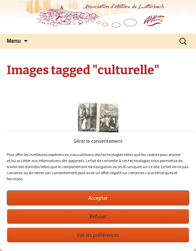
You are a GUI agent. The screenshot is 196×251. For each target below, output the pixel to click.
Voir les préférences (98, 235)
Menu (14, 41)
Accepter (98, 198)
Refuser (98, 216)
